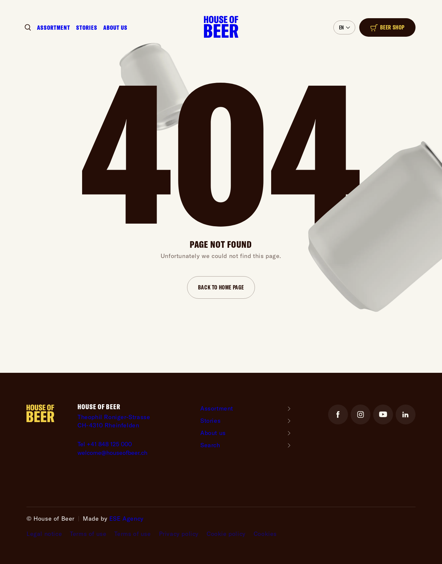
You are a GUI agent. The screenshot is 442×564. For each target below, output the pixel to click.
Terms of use (88, 534)
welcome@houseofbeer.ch (112, 452)
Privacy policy (179, 534)
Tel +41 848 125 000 (104, 444)
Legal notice (44, 534)
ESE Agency (126, 518)
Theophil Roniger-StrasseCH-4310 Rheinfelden (113, 421)
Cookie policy (226, 534)
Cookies (265, 534)
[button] (344, 27)
